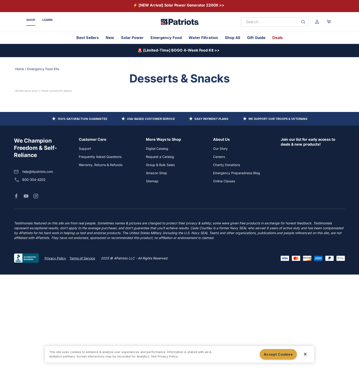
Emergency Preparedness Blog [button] (236, 268)
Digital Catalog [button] (157, 244)
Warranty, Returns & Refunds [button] (100, 260)
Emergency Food (166, 37)
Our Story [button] (220, 244)
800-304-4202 (33, 275)
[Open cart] (329, 21)
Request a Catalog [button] (160, 252)
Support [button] (85, 244)
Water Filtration (203, 37)
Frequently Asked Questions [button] (100, 252)
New (110, 37)
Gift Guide (256, 37)
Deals (277, 37)
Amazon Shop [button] (156, 268)
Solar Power (132, 37)
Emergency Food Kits (43, 69)
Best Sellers (87, 37)
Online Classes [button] (224, 276)
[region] (179, 354)
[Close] (305, 354)
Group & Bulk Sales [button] (160, 260)
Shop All (232, 37)
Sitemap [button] (152, 276)
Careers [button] (219, 252)
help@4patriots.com (37, 267)
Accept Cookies (278, 354)
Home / (20, 69)
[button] (16, 291)
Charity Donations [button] (226, 260)
